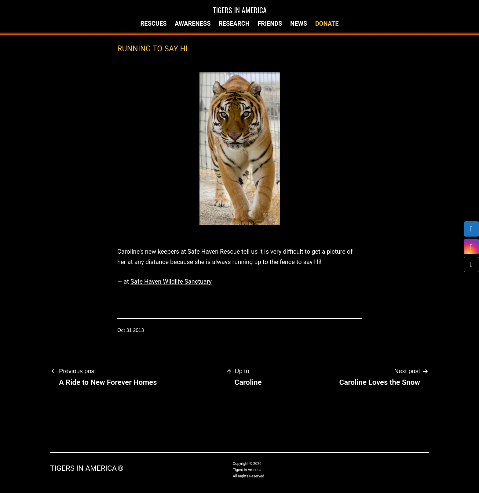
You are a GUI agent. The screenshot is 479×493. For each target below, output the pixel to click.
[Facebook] (471, 229)
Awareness (193, 23)
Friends (270, 23)
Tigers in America (240, 9)
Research (234, 23)
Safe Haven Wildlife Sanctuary (171, 281)
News (298, 23)
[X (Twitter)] (471, 264)
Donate (327, 23)
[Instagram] (471, 246)
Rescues (153, 23)
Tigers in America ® (86, 468)
